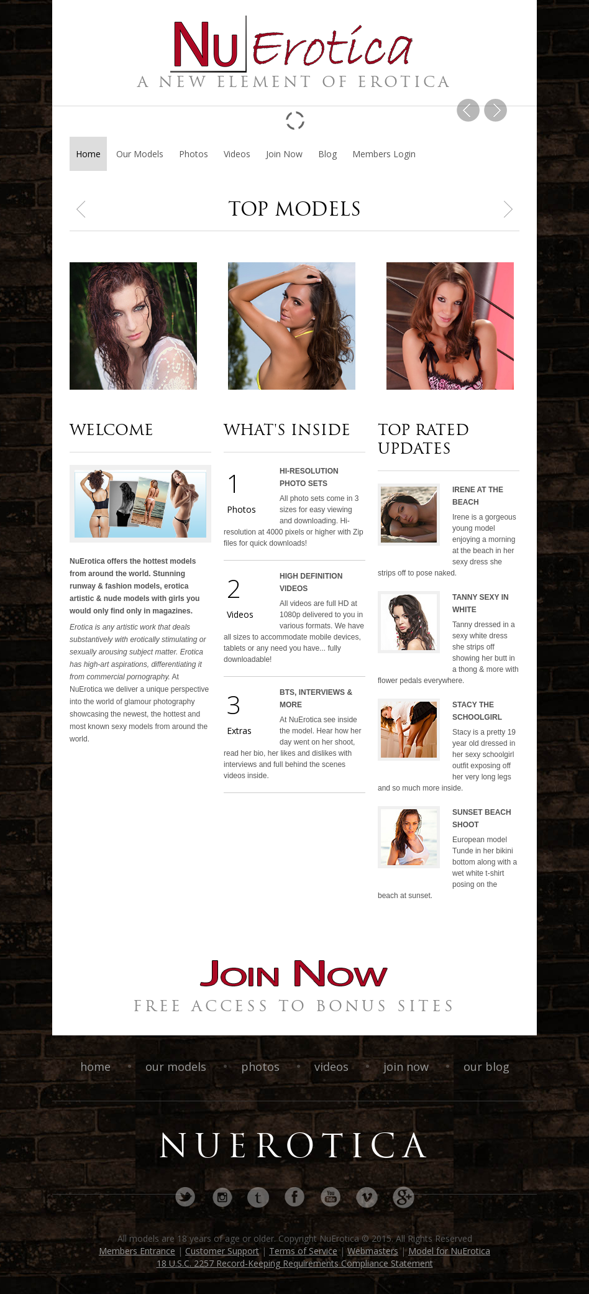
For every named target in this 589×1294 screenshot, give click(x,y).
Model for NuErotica (449, 1251)
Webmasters (372, 1251)
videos (333, 1066)
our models (177, 1066)
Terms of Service (303, 1251)
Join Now (284, 154)
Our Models (139, 154)
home (97, 1066)
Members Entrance (137, 1251)
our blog (486, 1066)
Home (88, 154)
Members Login (384, 154)
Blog (327, 154)
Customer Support (222, 1251)
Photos (193, 154)
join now (407, 1066)
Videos (237, 154)
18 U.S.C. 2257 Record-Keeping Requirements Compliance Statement (295, 1263)
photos (262, 1066)
